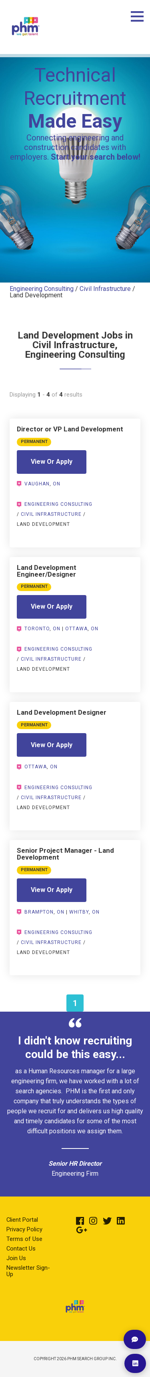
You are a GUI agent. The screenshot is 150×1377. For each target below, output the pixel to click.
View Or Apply (51, 461)
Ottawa (76, 628)
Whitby (79, 912)
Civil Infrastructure (105, 289)
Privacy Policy (24, 1229)
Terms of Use (24, 1239)
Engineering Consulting (42, 289)
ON (56, 484)
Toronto (37, 628)
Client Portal (22, 1219)
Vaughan (37, 484)
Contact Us (21, 1248)
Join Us (16, 1258)
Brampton (39, 912)
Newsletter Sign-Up (28, 1271)
